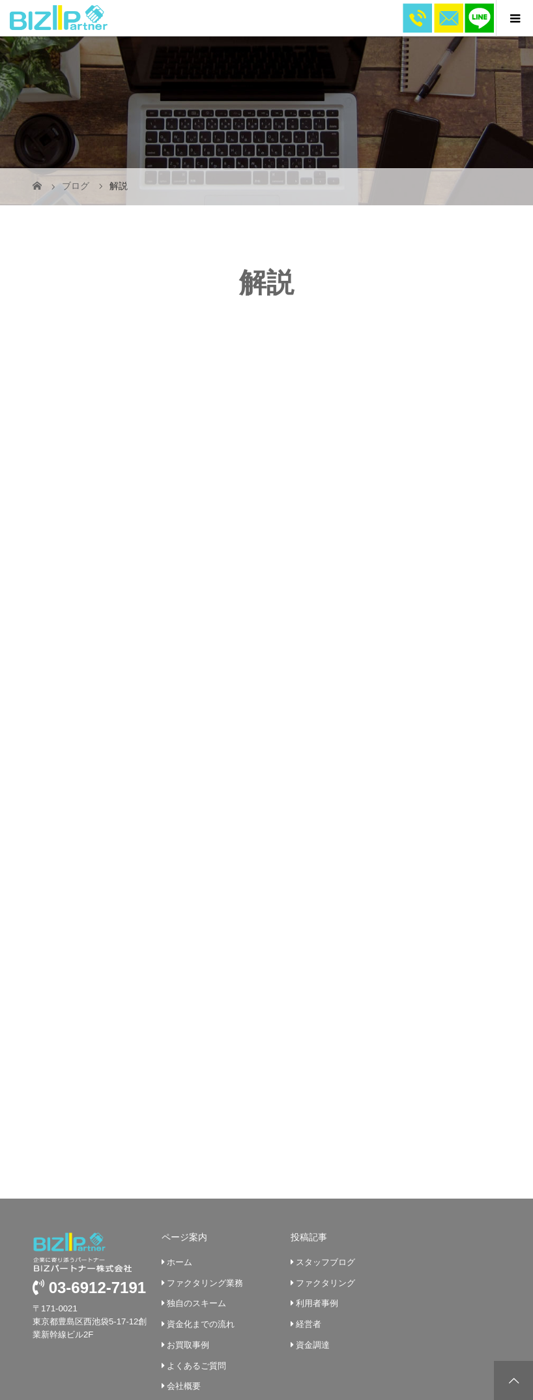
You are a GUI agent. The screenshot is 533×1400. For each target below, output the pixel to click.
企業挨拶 (181, 1276)
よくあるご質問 (194, 1235)
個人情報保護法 (194, 1317)
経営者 (306, 1194)
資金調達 (310, 1214)
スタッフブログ (323, 1131)
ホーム (177, 1131)
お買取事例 (185, 1214)
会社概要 (181, 1256)
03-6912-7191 (89, 1157)
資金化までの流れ (198, 1194)
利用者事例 (314, 1173)
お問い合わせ (190, 1297)
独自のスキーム (194, 1173)
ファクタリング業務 (202, 1152)
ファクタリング (323, 1152)
